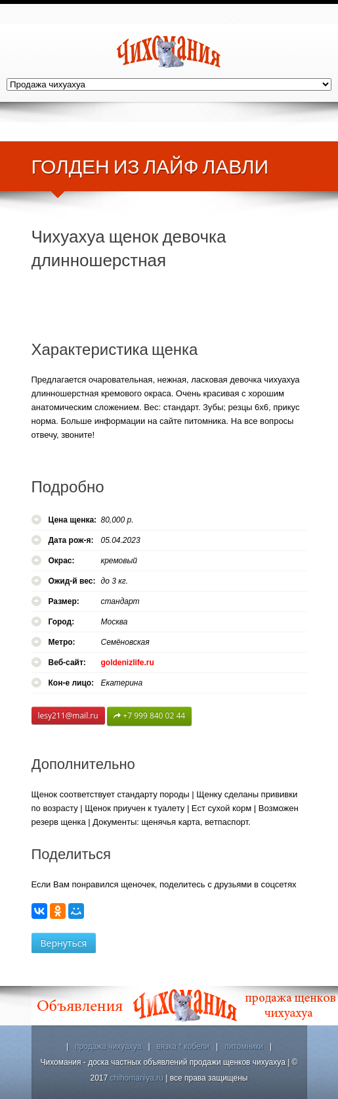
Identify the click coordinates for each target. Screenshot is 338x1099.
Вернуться (64, 943)
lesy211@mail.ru (68, 715)
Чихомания (169, 51)
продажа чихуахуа (108, 1046)
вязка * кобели (183, 1046)
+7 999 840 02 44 (149, 716)
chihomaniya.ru (136, 1078)
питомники (243, 1046)
